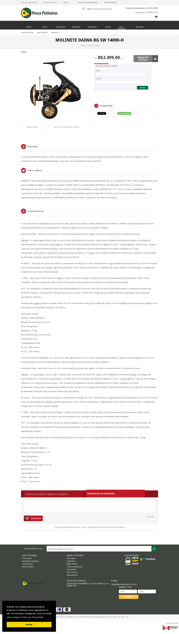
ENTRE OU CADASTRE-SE (88, 2)
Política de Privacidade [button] (31, 617)
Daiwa (23, 52)
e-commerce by (172, 623)
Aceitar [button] (29, 624)
